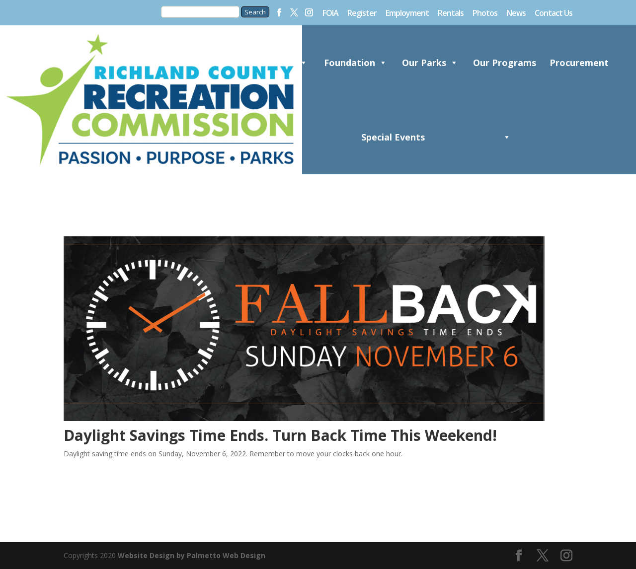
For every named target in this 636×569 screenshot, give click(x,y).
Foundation (355, 62)
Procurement (579, 63)
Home (206, 63)
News (516, 13)
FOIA (330, 13)
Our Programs (504, 78)
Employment (407, 13)
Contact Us (553, 13)
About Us (281, 62)
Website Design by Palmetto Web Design (191, 555)
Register (362, 13)
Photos (485, 13)
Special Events (393, 152)
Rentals (451, 13)
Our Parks (430, 62)
